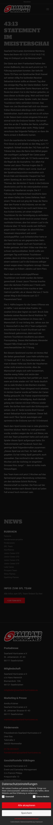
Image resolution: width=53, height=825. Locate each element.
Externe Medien (41, 796)
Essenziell (8, 796)
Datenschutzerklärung (28, 822)
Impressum (39, 822)
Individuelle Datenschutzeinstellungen (27, 819)
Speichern (26, 813)
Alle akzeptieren (26, 805)
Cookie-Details (15, 822)
